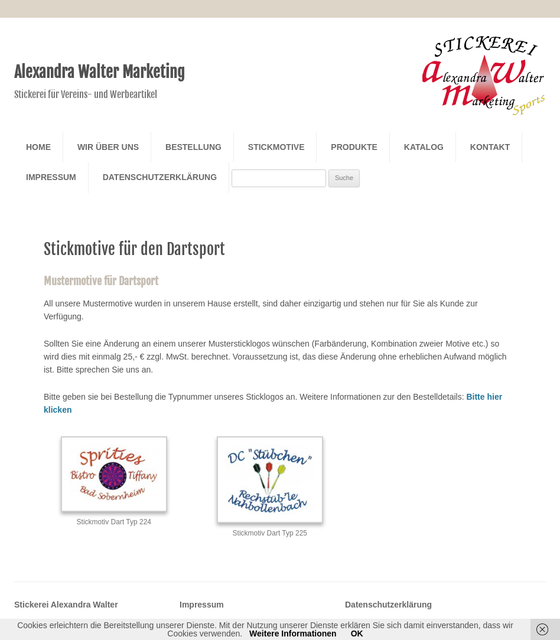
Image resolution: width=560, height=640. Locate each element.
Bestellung (193, 147)
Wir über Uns (108, 147)
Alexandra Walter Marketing (99, 72)
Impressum (51, 177)
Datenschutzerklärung (160, 177)
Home (38, 147)
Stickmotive (276, 147)
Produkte (354, 147)
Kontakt (490, 147)
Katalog (424, 147)
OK (357, 633)
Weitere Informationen (293, 633)
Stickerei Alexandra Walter (66, 604)
